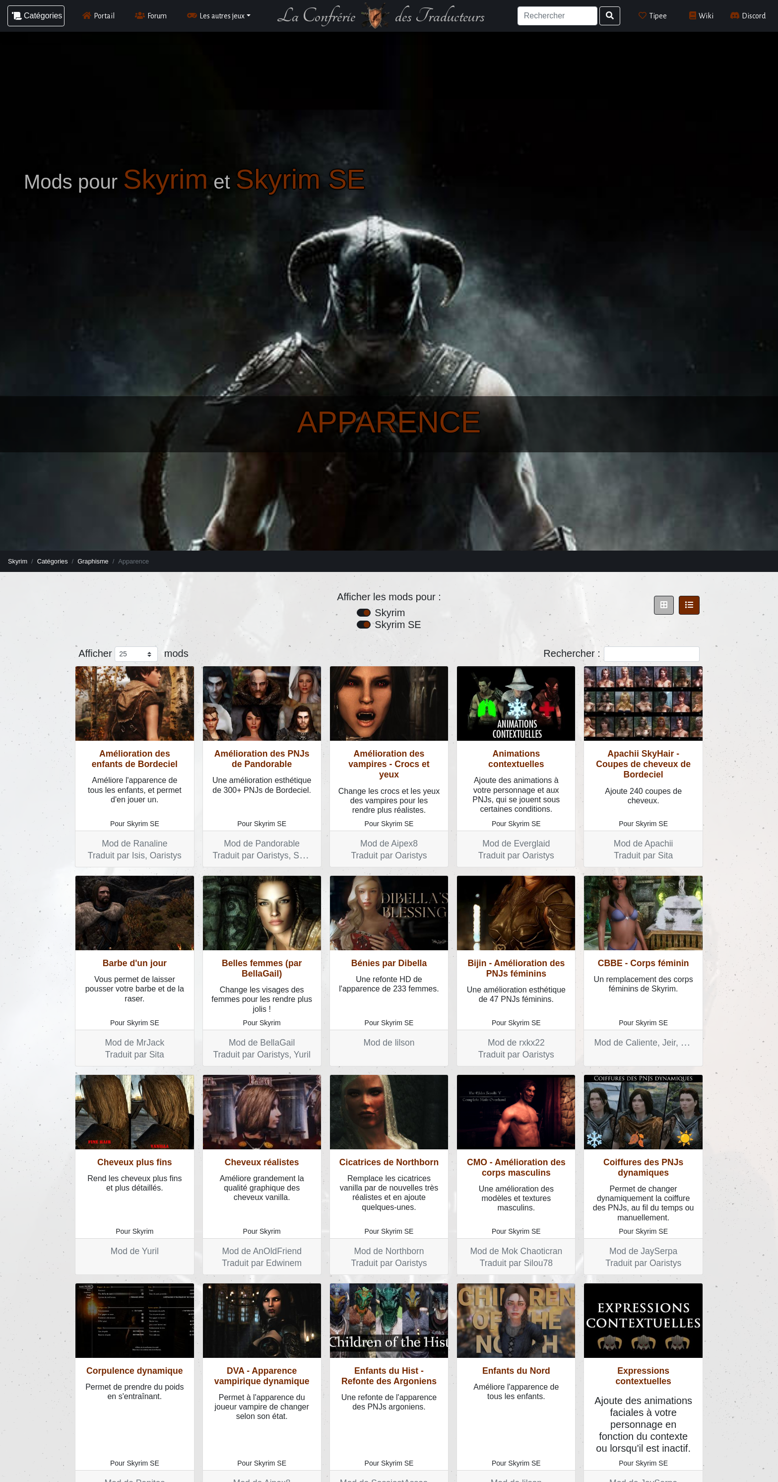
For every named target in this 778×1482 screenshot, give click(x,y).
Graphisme (93, 561)
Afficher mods (133, 654)
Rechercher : (621, 654)
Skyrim (17, 561)
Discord (748, 15)
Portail (98, 15)
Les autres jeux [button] (216, 15)
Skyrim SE (398, 624)
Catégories (52, 561)
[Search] (558, 15)
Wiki (701, 15)
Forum (151, 15)
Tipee (653, 15)
